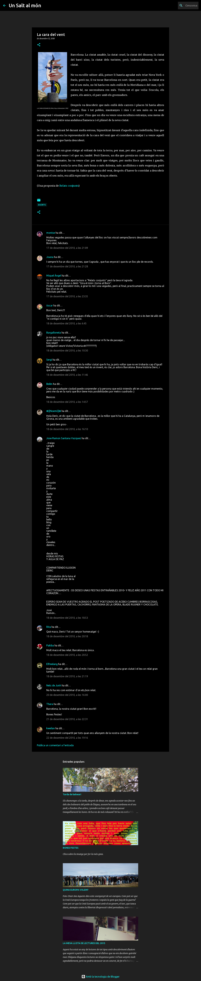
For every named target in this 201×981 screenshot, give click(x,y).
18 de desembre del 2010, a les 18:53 (67, 617)
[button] (39, 45)
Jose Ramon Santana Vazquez (63, 438)
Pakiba (50, 645)
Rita (48, 626)
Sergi (49, 359)
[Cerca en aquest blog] (182, 5)
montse (50, 232)
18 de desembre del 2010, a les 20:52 (67, 654)
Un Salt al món (25, 5)
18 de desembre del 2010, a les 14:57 (67, 401)
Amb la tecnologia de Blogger (100, 976)
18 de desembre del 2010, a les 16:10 (67, 429)
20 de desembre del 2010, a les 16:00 (67, 694)
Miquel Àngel (53, 275)
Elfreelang (52, 664)
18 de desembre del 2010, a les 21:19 (67, 676)
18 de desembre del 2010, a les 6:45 (66, 323)
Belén (49, 383)
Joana (49, 257)
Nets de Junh (53, 685)
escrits (42, 205)
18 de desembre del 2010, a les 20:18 (67, 636)
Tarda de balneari (72, 794)
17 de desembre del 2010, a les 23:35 (67, 296)
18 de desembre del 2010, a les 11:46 (67, 374)
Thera (49, 704)
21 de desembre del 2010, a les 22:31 (67, 719)
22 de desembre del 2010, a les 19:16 (67, 737)
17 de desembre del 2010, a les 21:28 (67, 266)
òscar (49, 305)
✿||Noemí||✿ (53, 411)
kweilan (50, 728)
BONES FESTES (70, 848)
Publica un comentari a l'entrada (55, 745)
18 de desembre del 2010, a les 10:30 (67, 350)
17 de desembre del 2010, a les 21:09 (67, 247)
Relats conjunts (69, 185)
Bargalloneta (53, 332)
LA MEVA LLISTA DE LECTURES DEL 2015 (84, 943)
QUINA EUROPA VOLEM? (75, 890)
